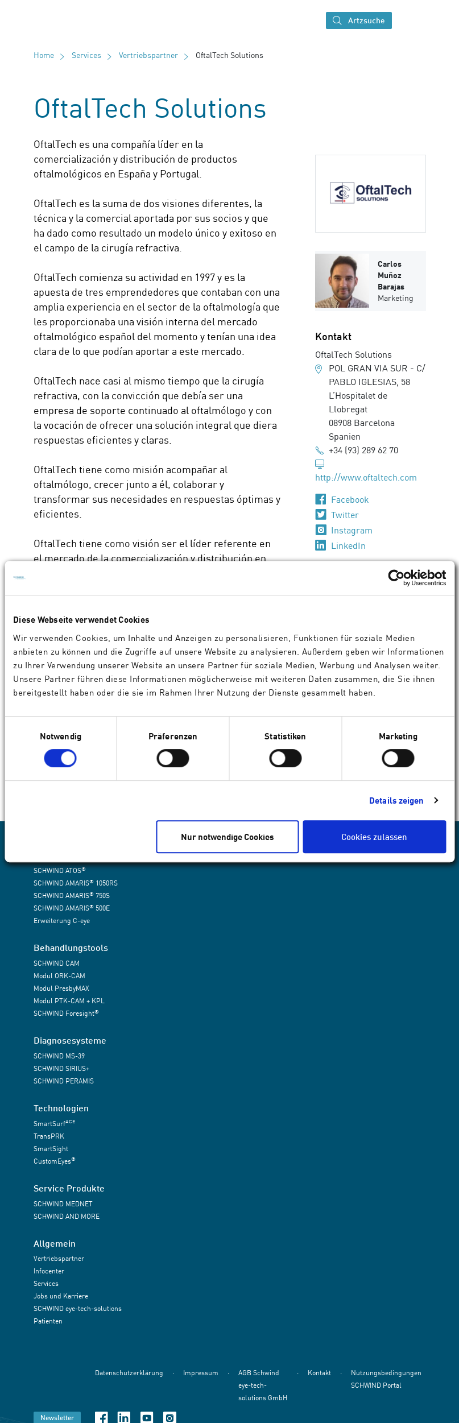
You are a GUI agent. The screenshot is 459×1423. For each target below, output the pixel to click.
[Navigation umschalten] (407, 20)
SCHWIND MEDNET (63, 1203)
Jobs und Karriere (61, 1296)
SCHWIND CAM (57, 963)
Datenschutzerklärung (129, 1373)
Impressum (200, 1373)
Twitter (345, 514)
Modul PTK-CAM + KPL (69, 1000)
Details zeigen (396, 800)
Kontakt (319, 1373)
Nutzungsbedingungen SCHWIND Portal (386, 1379)
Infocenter (49, 1271)
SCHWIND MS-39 (59, 1056)
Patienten (48, 1321)
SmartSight (51, 1148)
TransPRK (49, 1136)
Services (86, 55)
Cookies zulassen (374, 837)
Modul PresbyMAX (61, 988)
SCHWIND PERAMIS (64, 1081)
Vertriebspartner (148, 55)
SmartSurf (54, 1123)
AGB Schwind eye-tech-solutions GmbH (262, 1386)
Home (44, 55)
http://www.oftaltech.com (366, 477)
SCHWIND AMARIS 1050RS (76, 883)
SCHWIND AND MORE (67, 1216)
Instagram (352, 530)
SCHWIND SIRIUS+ (61, 1068)
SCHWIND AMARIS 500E (72, 908)
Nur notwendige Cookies (227, 837)
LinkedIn (348, 545)
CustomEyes (55, 1160)
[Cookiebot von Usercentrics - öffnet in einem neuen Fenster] (396, 577)
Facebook (350, 499)
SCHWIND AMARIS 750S (72, 895)
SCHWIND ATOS (60, 870)
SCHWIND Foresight (66, 1013)
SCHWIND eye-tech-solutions (78, 1308)
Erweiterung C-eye (62, 920)
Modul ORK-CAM (59, 975)
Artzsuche (359, 21)
